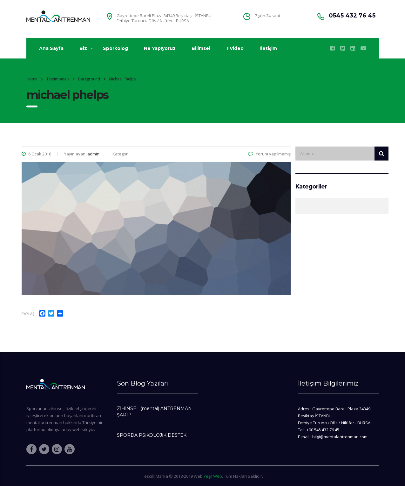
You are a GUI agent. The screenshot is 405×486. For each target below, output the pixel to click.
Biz (83, 48)
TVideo (235, 48)
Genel (299, 206)
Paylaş (28, 313)
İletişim (268, 48)
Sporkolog (115, 48)
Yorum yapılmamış (269, 154)
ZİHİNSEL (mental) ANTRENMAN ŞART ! (154, 412)
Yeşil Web (213, 476)
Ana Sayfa (51, 48)
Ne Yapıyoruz (160, 48)
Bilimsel (201, 48)
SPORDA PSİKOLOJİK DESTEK (151, 435)
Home (31, 79)
